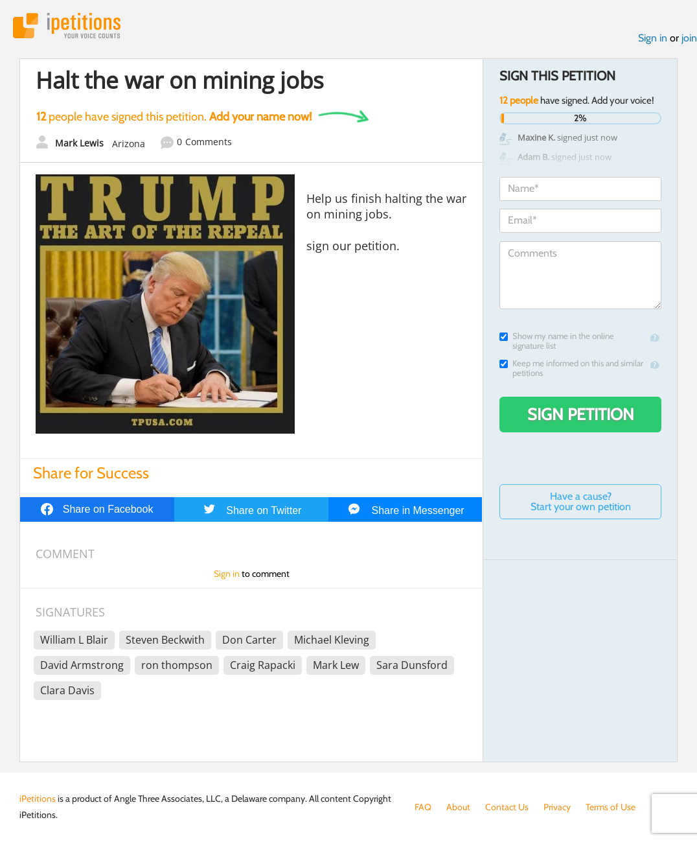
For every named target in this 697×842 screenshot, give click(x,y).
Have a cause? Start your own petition (581, 501)
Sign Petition (580, 414)
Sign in (652, 38)
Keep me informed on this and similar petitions (571, 368)
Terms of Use (610, 807)
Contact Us (507, 807)
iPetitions (66, 25)
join (689, 38)
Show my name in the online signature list (556, 341)
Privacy (557, 807)
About (458, 807)
